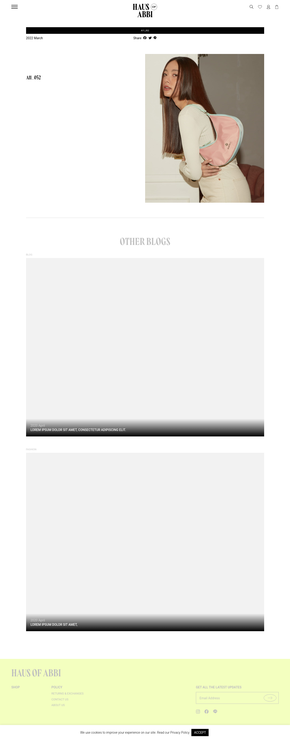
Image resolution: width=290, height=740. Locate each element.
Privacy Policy (179, 732)
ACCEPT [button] (200, 732)
